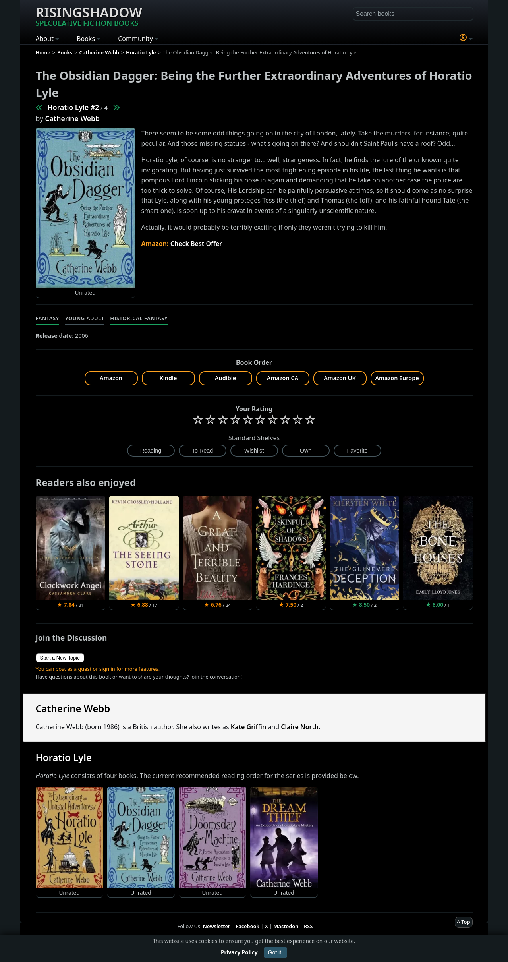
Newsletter (216, 926)
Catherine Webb (72, 118)
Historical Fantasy (139, 318)
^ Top (463, 921)
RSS (308, 926)
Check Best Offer (196, 243)
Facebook (247, 926)
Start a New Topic (60, 658)
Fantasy (48, 318)
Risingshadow (89, 15)
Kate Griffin (248, 726)
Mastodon (286, 926)
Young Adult (84, 318)
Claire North (300, 726)
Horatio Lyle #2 (73, 107)
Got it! (275, 952)
